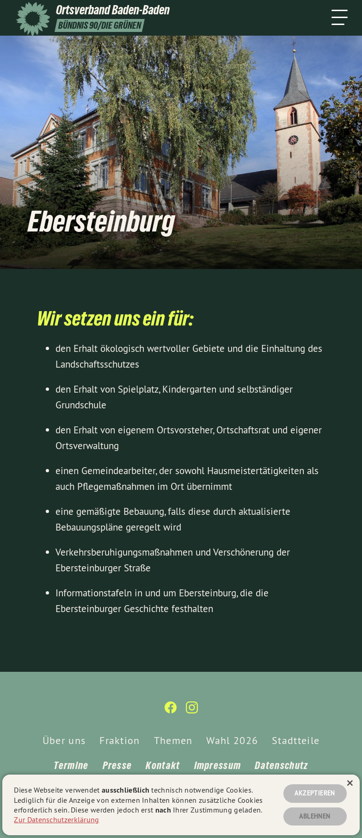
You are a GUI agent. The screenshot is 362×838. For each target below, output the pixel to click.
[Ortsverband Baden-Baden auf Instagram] (191, 711)
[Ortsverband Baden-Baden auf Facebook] (170, 711)
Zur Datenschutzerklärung (56, 819)
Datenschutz (281, 765)
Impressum (217, 765)
